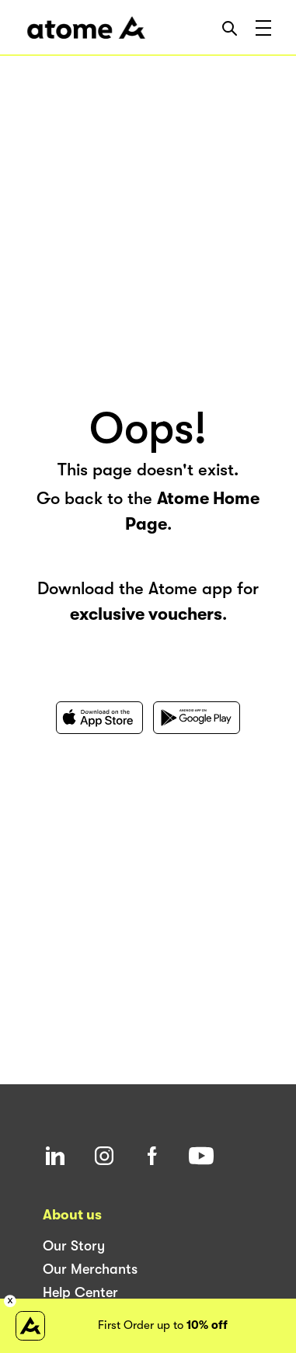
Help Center (80, 1292)
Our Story (74, 1246)
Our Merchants (90, 1269)
